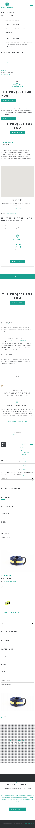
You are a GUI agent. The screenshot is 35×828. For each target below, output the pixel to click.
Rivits (22, 467)
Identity (17, 197)
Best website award (17, 392)
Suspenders (24, 469)
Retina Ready (8, 352)
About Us (22, 444)
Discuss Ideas (15, 338)
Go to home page (17, 809)
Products (22, 447)
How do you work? (12, 20)
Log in (3, 529)
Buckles (23, 456)
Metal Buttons (24, 463)
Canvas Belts (25, 452)
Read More (17, 206)
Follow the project (8, 100)
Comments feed (6, 537)
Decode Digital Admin (10, 581)
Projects (17, 276)
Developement (13, 25)
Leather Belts (26, 454)
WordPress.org (6, 542)
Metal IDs (23, 465)
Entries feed (5, 533)
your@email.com (5, 63)
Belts (22, 450)
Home (21, 440)
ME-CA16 (6, 578)
